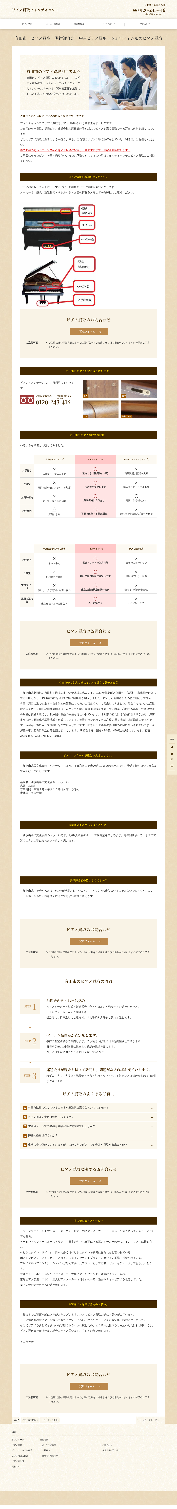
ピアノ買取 (17, 1449)
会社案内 (46, 1454)
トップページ (18, 1443)
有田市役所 (27, 1345)
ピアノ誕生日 (18, 1465)
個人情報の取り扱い (111, 1454)
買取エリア (17, 1470)
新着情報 (44, 1443)
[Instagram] (172, 760)
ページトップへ (152, 1424)
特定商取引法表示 (50, 1459)
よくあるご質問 (49, 1449)
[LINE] (172, 766)
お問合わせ (107, 1449)
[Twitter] (172, 754)
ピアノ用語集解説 (20, 1459)
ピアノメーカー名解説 (22, 1454)
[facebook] (172, 748)
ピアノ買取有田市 (50, 1424)
